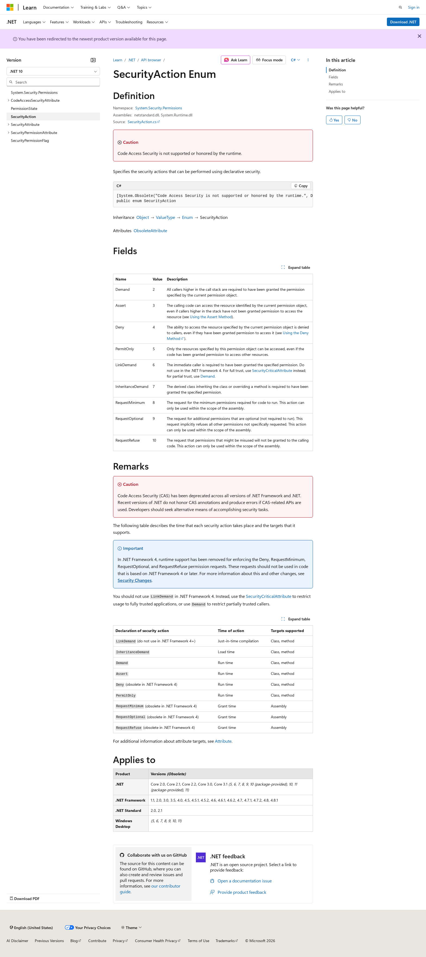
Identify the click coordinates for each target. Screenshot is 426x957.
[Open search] (400, 7)
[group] (213, 198)
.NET (131, 59)
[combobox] (53, 71)
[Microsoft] (10, 7)
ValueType (165, 217)
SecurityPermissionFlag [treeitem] (30, 140)
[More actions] (308, 60)
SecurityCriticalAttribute (272, 370)
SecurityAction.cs (142, 121)
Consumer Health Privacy (156, 940)
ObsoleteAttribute (150, 230)
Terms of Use (198, 940)
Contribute (97, 940)
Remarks (336, 84)
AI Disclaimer (17, 940)
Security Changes (135, 580)
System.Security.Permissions (158, 107)
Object (142, 217)
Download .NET (403, 21)
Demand (208, 376)
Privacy (119, 940)
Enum (187, 217)
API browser (151, 59)
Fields (333, 76)
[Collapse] (93, 60)
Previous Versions (49, 940)
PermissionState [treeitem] (24, 108)
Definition (337, 69)
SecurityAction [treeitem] (23, 116)
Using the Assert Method (211, 316)
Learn (117, 59)
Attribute (223, 741)
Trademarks (225, 940)
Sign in (413, 7)
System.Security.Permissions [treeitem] (34, 92)
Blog (74, 940)
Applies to (337, 91)
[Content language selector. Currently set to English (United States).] (31, 927)
